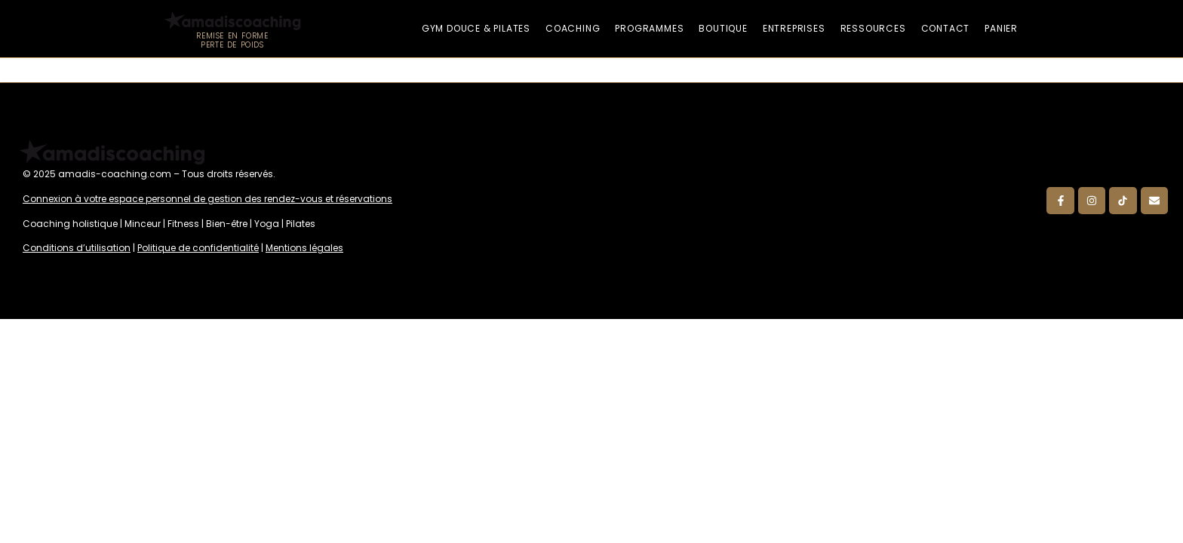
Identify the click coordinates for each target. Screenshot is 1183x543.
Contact (945, 28)
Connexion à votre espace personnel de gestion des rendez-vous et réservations (207, 198)
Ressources (873, 28)
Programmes (649, 28)
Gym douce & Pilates (476, 28)
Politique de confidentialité (198, 247)
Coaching (572, 28)
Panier (1001, 28)
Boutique (723, 28)
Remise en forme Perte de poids (232, 40)
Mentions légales (304, 247)
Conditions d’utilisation (77, 247)
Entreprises (794, 28)
